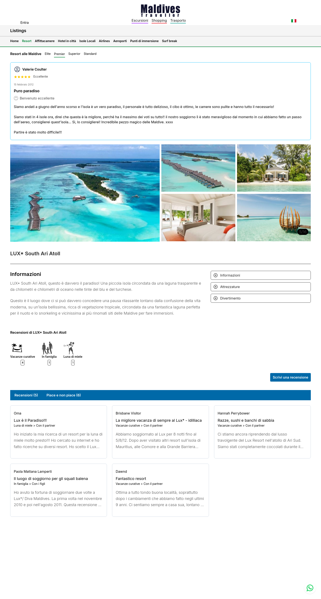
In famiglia (21, 483)
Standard (90, 53)
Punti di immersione (144, 41)
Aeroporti (120, 41)
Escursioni (140, 20)
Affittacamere (45, 41)
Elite (48, 53)
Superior (74, 53)
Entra (24, 22)
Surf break (169, 41)
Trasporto (178, 20)
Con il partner (45, 425)
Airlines (104, 41)
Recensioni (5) (26, 395)
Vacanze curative (128, 425)
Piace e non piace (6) (64, 395)
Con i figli (38, 483)
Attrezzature (230, 287)
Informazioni (230, 275)
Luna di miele (23, 425)
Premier (59, 54)
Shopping (159, 20)
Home (14, 41)
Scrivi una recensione (290, 377)
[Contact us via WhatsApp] (310, 588)
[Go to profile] (58, 413)
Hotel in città (67, 41)
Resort (26, 41)
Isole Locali (88, 41)
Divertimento (230, 298)
